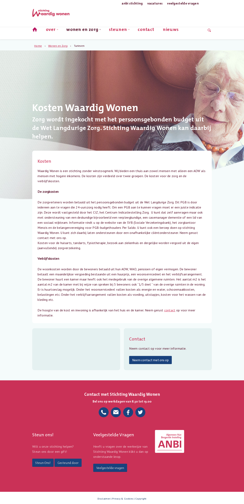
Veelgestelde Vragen (183, 3)
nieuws (171, 30)
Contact (146, 30)
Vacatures (155, 3)
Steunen (119, 30)
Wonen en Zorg (83, 30)
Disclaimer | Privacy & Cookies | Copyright (122, 498)
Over (52, 30)
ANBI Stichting (132, 3)
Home (38, 46)
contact (169, 310)
